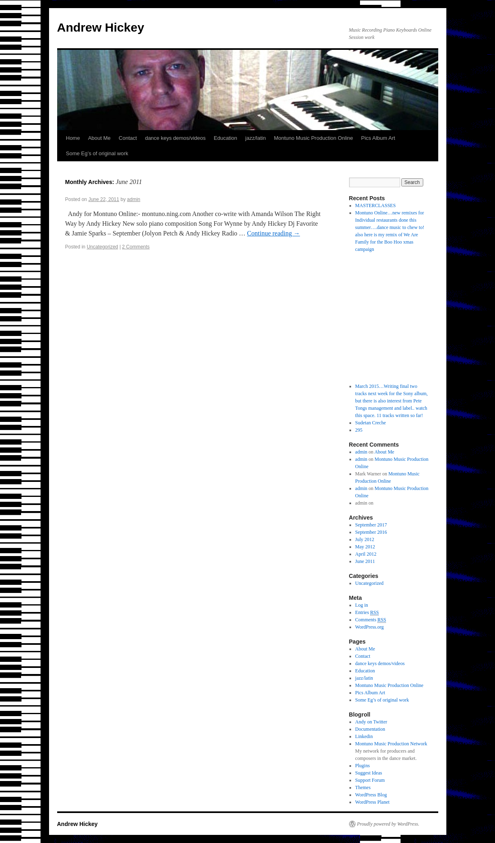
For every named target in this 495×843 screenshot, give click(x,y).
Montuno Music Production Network (391, 744)
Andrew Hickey (100, 27)
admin (133, 199)
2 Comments (136, 247)
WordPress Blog (371, 795)
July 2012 (364, 539)
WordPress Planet (372, 802)
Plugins (362, 765)
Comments (370, 620)
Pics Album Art (378, 138)
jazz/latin (255, 138)
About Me (99, 138)
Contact (128, 138)
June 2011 (365, 561)
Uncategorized (102, 247)
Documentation (370, 729)
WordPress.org (369, 627)
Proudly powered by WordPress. (388, 824)
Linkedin (364, 736)
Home (73, 138)
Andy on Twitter (371, 722)
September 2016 (371, 532)
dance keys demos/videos (175, 138)
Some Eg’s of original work (97, 153)
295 (358, 430)
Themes (363, 787)
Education (225, 138)
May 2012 (365, 547)
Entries (367, 613)
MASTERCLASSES (375, 205)
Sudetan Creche (370, 423)
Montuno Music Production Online (313, 138)
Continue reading (273, 233)
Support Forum (370, 780)
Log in (361, 605)
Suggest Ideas (368, 773)
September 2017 (371, 525)
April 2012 (365, 554)
